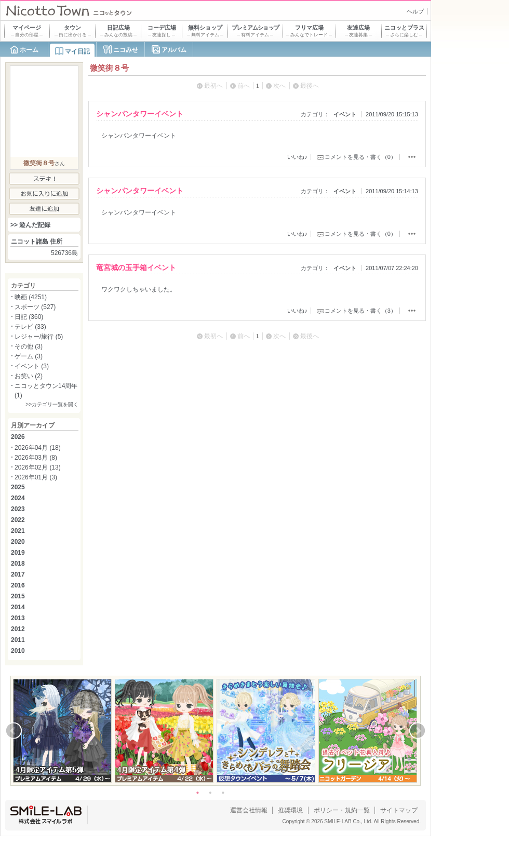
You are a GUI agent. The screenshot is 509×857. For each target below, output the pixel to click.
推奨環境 (290, 810)
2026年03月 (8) (36, 457)
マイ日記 (77, 51)
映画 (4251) (31, 297)
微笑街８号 (39, 163)
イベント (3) (32, 366)
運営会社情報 (248, 810)
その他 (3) (29, 346)
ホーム (29, 49)
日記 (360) (29, 316)
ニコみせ (125, 49)
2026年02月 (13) (38, 467)
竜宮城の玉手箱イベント (136, 267)
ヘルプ (415, 11)
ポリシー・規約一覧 (342, 810)
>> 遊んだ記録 (30, 225)
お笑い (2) (29, 376)
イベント (345, 114)
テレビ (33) (30, 326)
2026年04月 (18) (38, 447)
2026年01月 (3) (36, 477)
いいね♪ (297, 157)
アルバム (174, 49)
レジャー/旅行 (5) (39, 336)
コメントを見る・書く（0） (360, 157)
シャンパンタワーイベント (139, 114)
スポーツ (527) (35, 307)
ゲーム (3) (29, 356)
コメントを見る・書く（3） (360, 310)
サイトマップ (399, 810)
